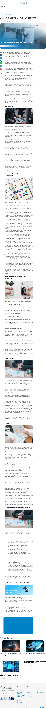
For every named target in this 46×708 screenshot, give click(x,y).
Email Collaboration (21, 690)
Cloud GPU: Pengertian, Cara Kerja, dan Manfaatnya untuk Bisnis (11, 654)
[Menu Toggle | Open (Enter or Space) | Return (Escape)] (23, 9)
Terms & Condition (41, 692)
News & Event (40, 690)
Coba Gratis (29, 694)
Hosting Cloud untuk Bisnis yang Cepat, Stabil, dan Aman (34, 654)
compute (27, 607)
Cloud (6, 658)
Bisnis (10, 14)
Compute (19, 689)
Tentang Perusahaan (31, 689)
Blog (38, 689)
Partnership (29, 696)
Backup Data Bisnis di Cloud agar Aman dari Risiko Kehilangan (35, 661)
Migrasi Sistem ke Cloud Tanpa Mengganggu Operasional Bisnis (9, 674)
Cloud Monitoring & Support (21, 698)
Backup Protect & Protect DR (21, 696)
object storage (12, 609)
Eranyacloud (30, 604)
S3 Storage (19, 700)
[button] (1, 55)
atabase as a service (24, 609)
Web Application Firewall (20, 693)
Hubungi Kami (30, 692)
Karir (28, 690)
